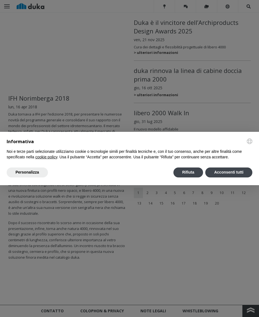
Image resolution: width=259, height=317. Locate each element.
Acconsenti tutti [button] (228, 172)
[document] (129, 149)
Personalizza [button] (27, 172)
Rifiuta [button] (188, 172)
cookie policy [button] (46, 157)
